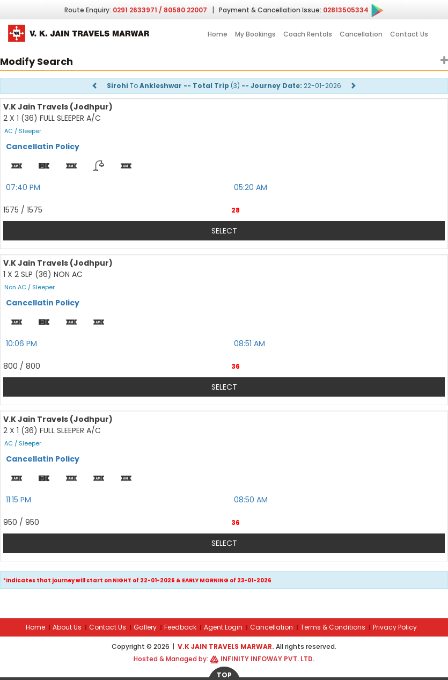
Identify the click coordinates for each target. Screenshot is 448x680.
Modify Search (36, 61)
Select (224, 230)
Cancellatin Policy (42, 146)
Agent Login (223, 627)
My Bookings (255, 34)
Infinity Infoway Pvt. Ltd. (267, 658)
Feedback (180, 627)
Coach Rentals (307, 34)
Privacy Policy (395, 627)
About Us (67, 627)
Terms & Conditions (332, 627)
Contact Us (409, 34)
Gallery (145, 627)
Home (217, 34)
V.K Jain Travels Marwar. (227, 646)
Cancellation (361, 34)
